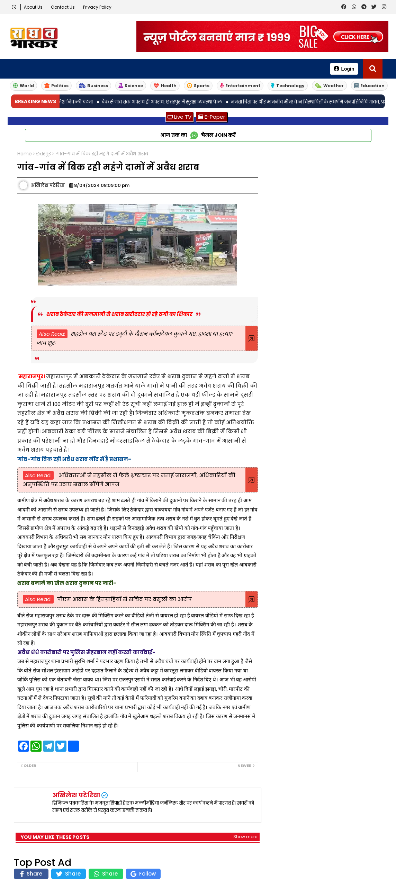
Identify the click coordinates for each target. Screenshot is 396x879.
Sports (198, 86)
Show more (245, 837)
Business (93, 86)
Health (165, 86)
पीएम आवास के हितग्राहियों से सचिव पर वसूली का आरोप (124, 599)
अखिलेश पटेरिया (76, 795)
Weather (329, 86)
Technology (288, 86)
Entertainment (240, 86)
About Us (34, 7)
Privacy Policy (97, 7)
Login (344, 69)
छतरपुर (43, 154)
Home (24, 154)
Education (369, 86)
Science (130, 86)
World (23, 86)
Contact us (63, 7)
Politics (56, 86)
